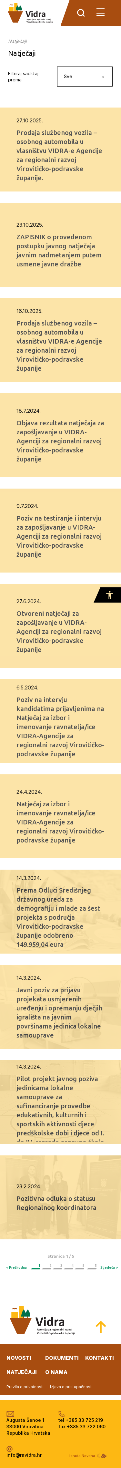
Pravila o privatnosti (25, 1386)
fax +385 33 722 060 (82, 1426)
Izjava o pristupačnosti (71, 1386)
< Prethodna (16, 1267)
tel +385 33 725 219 (80, 1420)
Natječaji (17, 41)
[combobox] (85, 77)
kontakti (99, 1358)
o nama (56, 1372)
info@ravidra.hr (24, 1455)
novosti (18, 1358)
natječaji (21, 1372)
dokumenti (62, 1358)
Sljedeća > (109, 1267)
